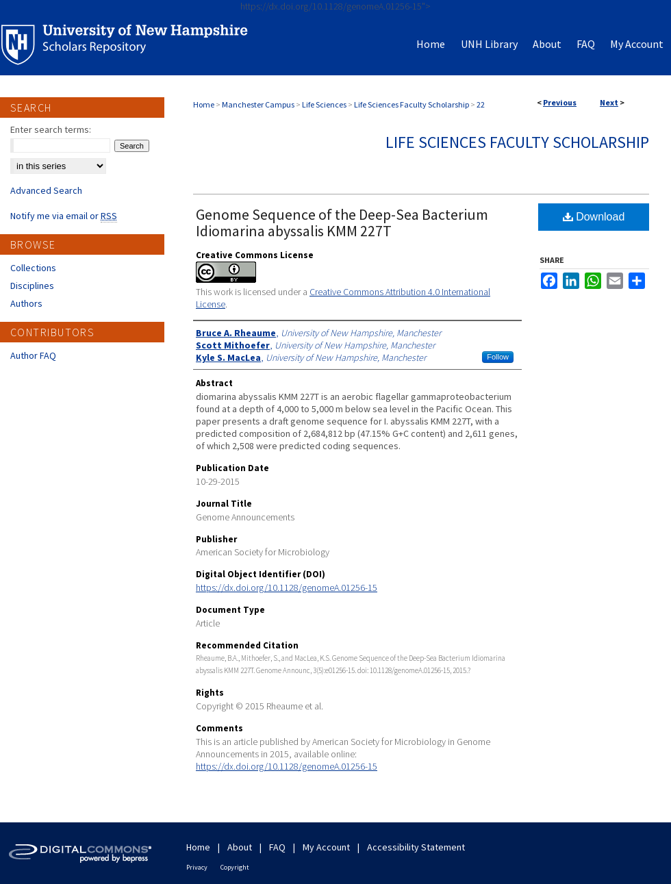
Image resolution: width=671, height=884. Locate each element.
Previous (560, 102)
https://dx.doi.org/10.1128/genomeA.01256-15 (286, 587)
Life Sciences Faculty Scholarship (411, 104)
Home (203, 104)
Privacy (196, 867)
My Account (326, 847)
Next (609, 102)
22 (481, 104)
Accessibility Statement (416, 847)
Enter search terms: (50, 129)
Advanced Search (46, 190)
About (239, 847)
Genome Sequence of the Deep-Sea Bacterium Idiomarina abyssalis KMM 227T (342, 222)
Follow (498, 357)
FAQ (277, 847)
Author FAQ (33, 355)
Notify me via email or (63, 216)
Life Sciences (324, 104)
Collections (33, 268)
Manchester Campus (258, 104)
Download (594, 217)
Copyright (234, 867)
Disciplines (32, 285)
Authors (26, 303)
